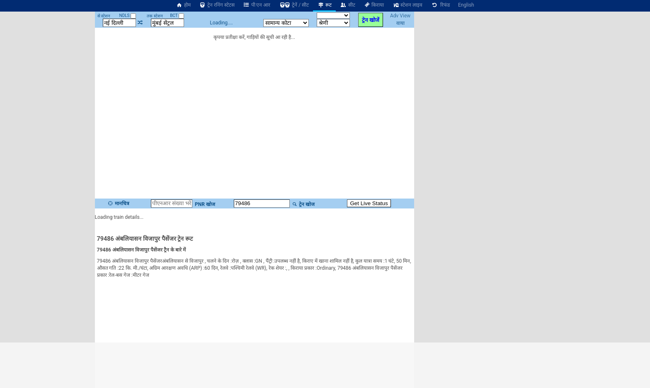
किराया (374, 5)
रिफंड (440, 5)
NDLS (127, 15)
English (466, 5)
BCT (177, 15)
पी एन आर (257, 5)
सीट (347, 5)
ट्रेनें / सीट (294, 5)
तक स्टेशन (154, 16)
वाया (400, 23)
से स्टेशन (103, 16)
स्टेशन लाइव (407, 5)
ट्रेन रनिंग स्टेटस (217, 5)
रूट (324, 5)
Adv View (400, 16)
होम (183, 5)
